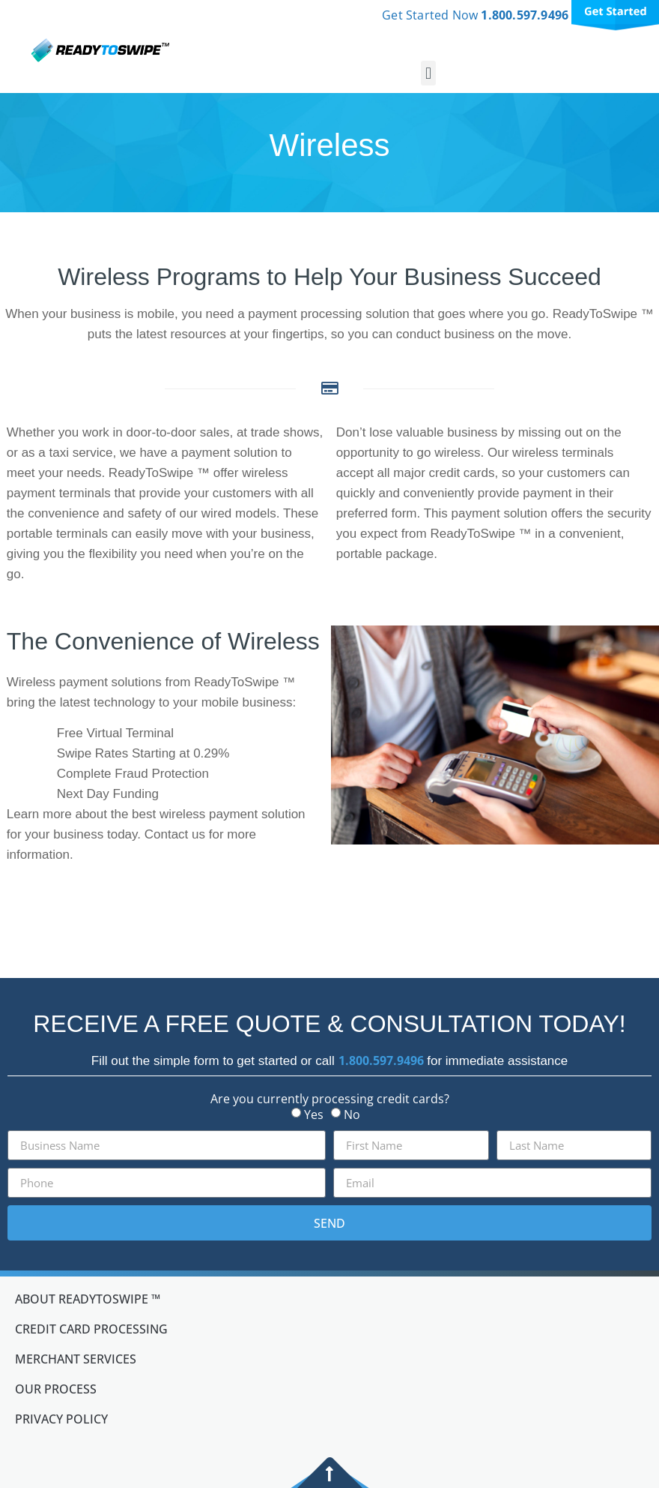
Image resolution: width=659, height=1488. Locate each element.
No (352, 1114)
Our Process (56, 1389)
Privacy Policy (61, 1419)
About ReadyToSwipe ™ (87, 1299)
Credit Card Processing (91, 1329)
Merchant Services (75, 1359)
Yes (314, 1114)
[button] (428, 73)
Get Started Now (476, 15)
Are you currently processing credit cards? (329, 1099)
